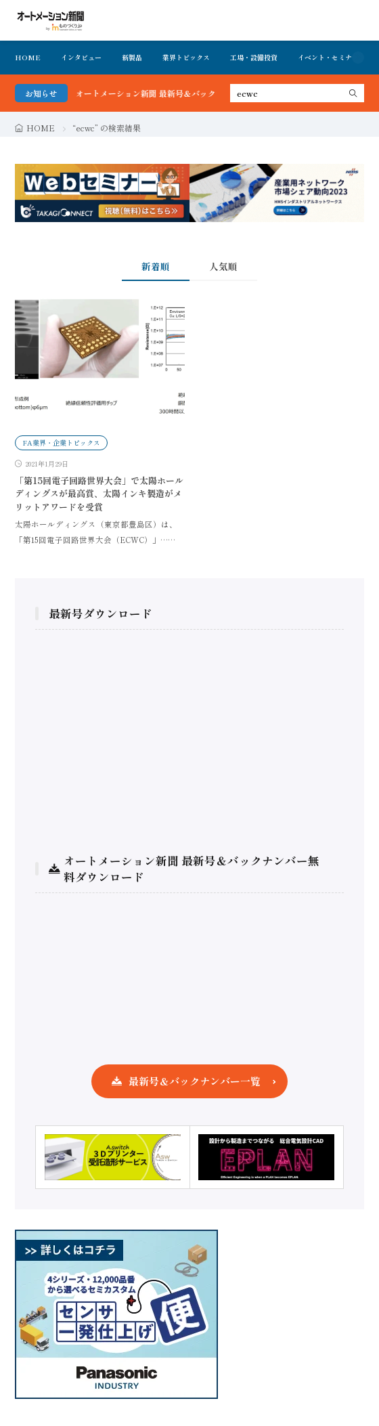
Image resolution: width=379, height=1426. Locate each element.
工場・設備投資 (253, 57)
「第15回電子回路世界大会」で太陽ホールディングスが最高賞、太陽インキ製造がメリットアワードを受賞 (99, 493)
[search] (353, 93)
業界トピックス (186, 57)
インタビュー (81, 57)
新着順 (155, 266)
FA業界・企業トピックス (61, 442)
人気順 (223, 266)
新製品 (132, 57)
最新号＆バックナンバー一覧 (195, 1081)
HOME (28, 57)
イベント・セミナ (325, 57)
